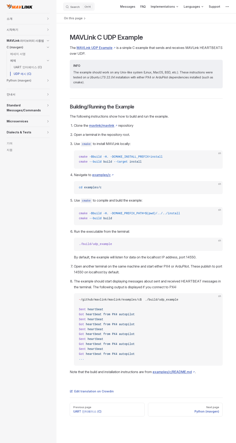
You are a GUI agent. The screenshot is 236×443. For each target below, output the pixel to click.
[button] (48, 18)
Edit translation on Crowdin (92, 391)
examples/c (101, 175)
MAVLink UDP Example (94, 48)
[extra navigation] (227, 6)
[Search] (79, 6)
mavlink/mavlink (101, 125)
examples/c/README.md (172, 372)
